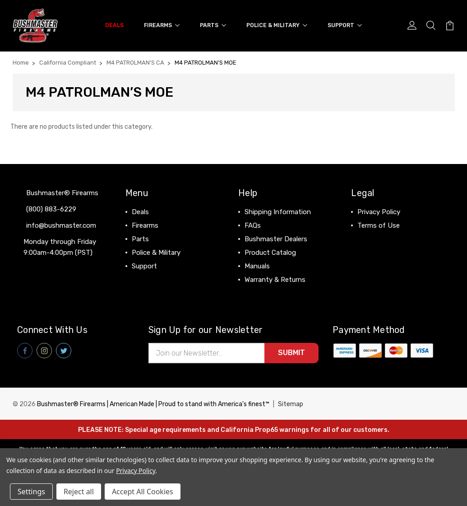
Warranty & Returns (275, 279)
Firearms (162, 25)
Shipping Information (278, 211)
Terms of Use (378, 225)
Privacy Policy (378, 211)
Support (345, 25)
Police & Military (276, 25)
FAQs (253, 225)
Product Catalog (270, 252)
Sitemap (290, 404)
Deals (114, 25)
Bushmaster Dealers (276, 238)
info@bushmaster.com (61, 225)
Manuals (257, 266)
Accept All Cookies (142, 492)
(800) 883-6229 (51, 209)
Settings (31, 492)
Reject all (79, 492)
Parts (213, 25)
